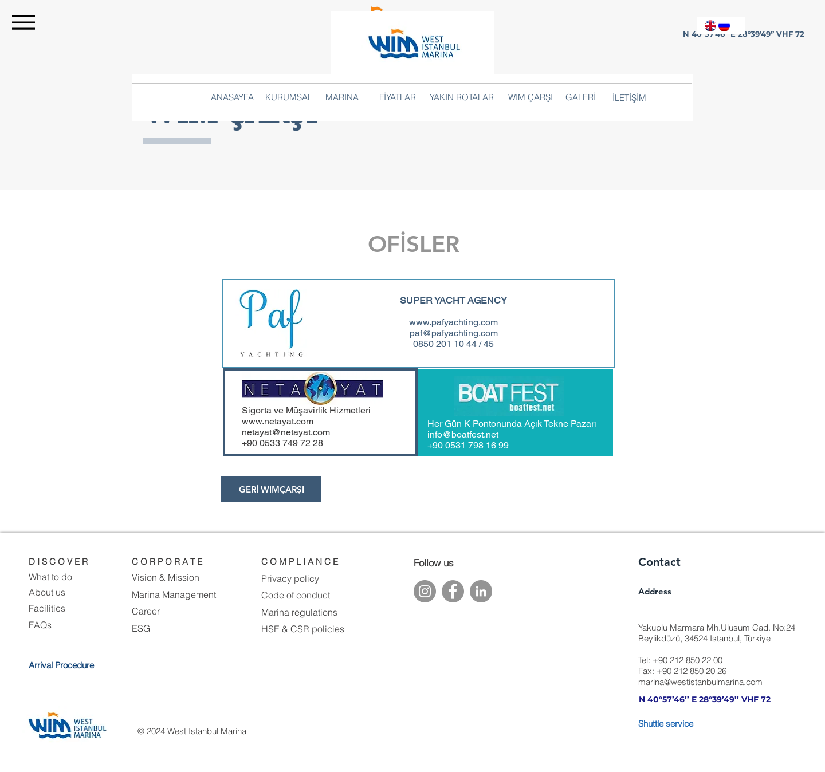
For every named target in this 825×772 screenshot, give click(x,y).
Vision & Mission (165, 577)
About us (47, 592)
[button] (629, 97)
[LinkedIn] (481, 591)
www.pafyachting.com (453, 322)
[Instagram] (425, 591)
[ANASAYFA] (232, 96)
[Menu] (23, 22)
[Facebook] (453, 591)
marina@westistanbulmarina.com (700, 681)
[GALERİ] (580, 96)
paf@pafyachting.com (454, 333)
